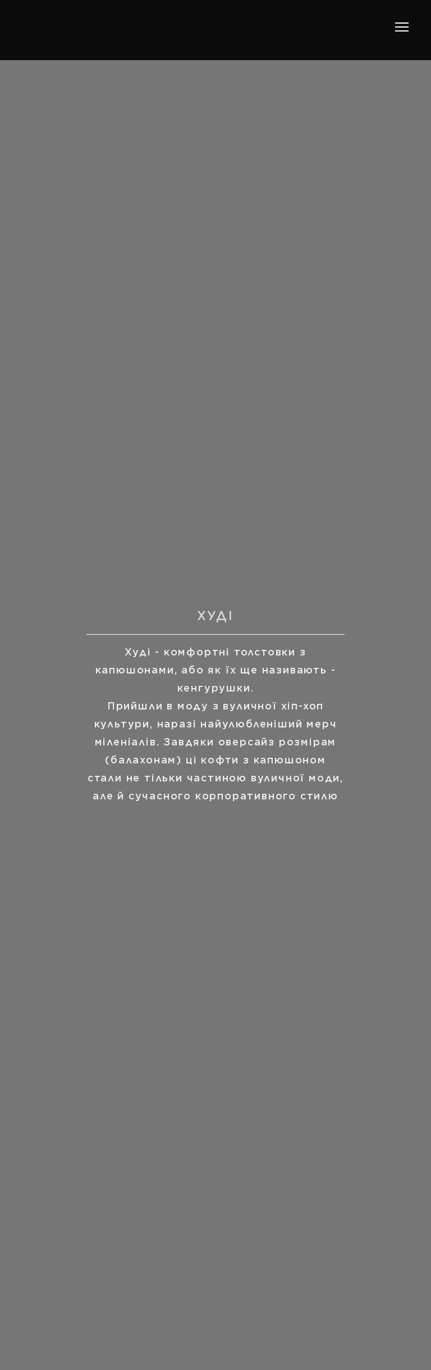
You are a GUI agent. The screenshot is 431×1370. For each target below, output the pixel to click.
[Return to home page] (90, 27)
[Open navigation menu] (402, 27)
